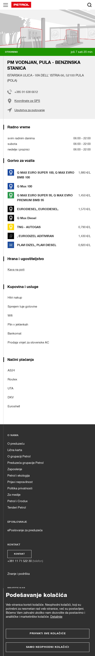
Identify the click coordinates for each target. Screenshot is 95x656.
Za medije (13, 494)
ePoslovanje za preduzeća (24, 530)
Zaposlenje (14, 469)
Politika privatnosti (19, 488)
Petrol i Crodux (17, 501)
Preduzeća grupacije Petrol (25, 462)
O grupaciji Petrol (18, 456)
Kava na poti (16, 269)
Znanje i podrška (18, 573)
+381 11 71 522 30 (19, 561)
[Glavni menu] (6, 5)
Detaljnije (56, 616)
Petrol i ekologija (18, 475)
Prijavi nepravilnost (20, 482)
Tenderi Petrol (16, 507)
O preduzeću (15, 443)
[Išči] (89, 5)
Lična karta (14, 450)
